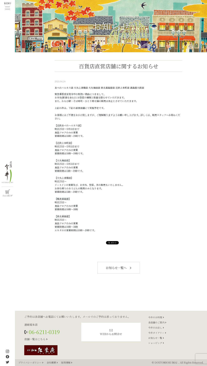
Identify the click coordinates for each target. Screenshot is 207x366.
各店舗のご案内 (157, 322)
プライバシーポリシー (31, 362)
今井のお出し (156, 327)
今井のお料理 (156, 317)
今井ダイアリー (157, 332)
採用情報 (66, 362)
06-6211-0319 (43, 332)
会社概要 (52, 362)
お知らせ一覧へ (118, 268)
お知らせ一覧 (156, 338)
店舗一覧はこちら (36, 339)
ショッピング (156, 343)
